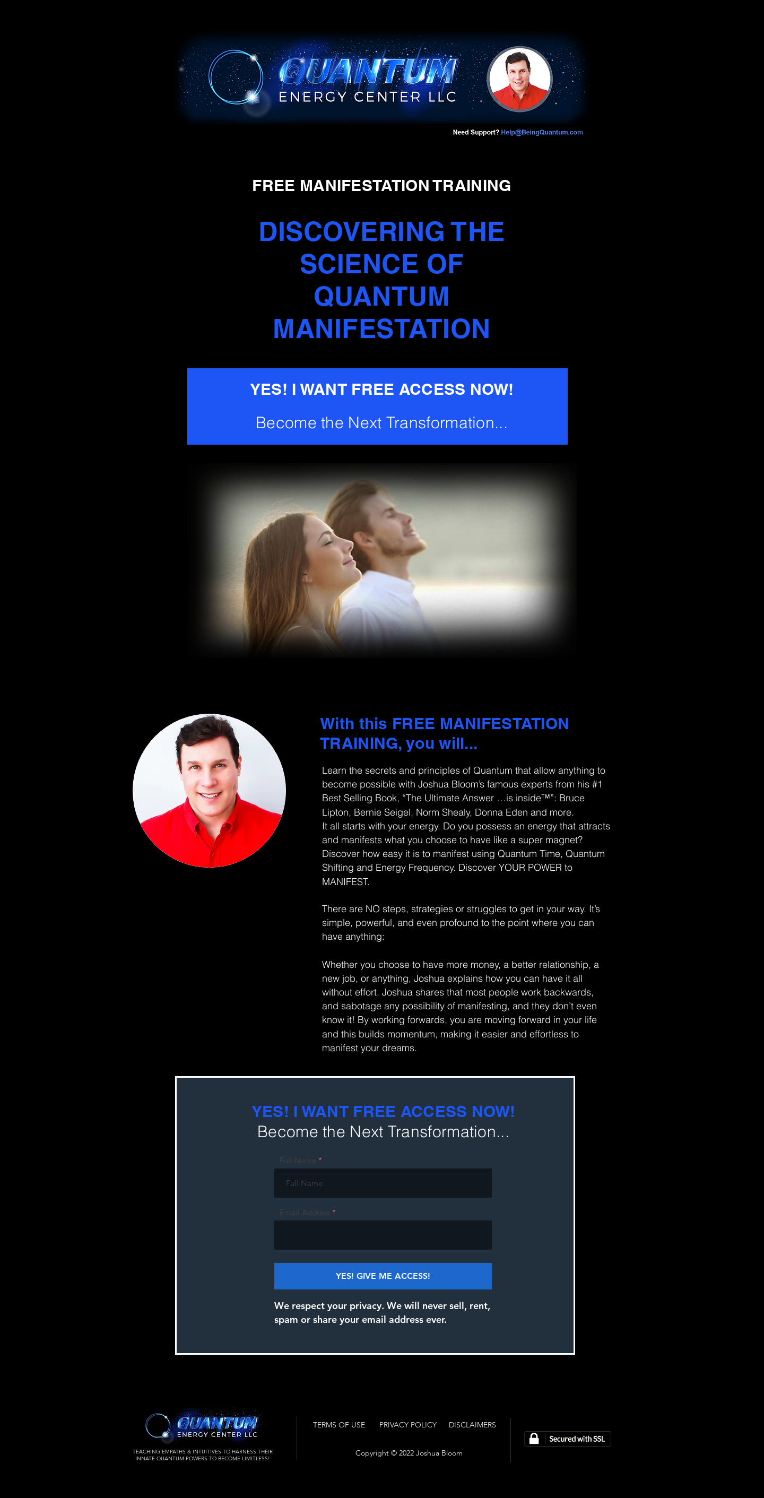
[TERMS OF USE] (338, 1424)
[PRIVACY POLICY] (407, 1424)
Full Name (298, 1160)
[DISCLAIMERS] (472, 1424)
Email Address (305, 1212)
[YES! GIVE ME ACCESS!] (383, 1276)
